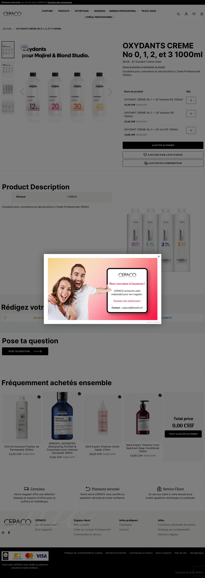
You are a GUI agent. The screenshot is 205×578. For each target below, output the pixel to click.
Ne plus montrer (153, 322)
